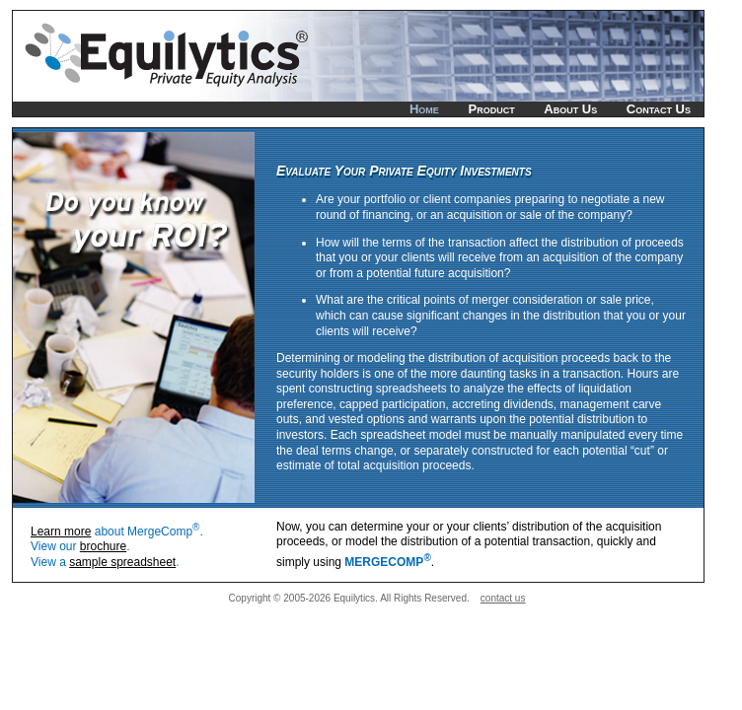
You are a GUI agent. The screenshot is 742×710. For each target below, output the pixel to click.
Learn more (61, 531)
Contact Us (659, 109)
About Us (570, 109)
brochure (103, 546)
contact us (503, 598)
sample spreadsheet (122, 562)
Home (424, 109)
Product (491, 109)
